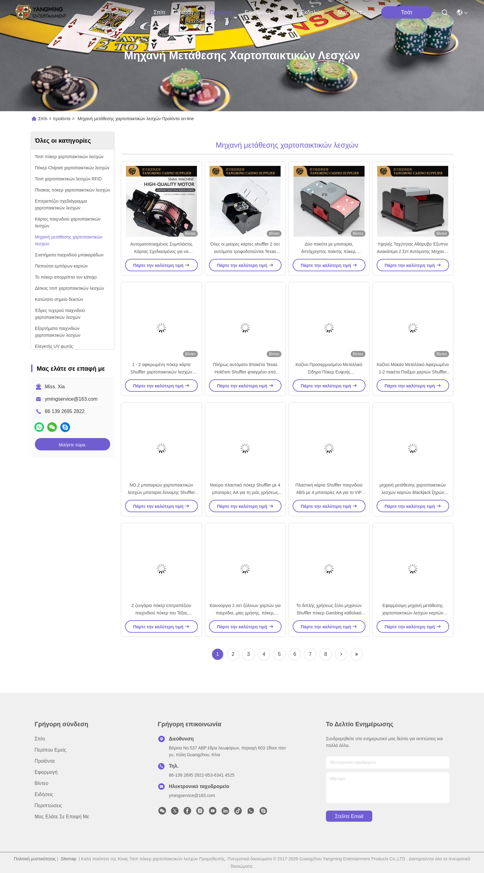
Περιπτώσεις (48, 805)
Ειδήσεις (44, 794)
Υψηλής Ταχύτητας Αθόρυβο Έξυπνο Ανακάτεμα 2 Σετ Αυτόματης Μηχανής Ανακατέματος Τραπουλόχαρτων (413, 251)
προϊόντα (223, 12)
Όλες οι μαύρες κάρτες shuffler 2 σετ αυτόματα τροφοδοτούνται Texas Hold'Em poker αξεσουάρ (245, 251)
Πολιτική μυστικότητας (35, 858)
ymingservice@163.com (71, 399)
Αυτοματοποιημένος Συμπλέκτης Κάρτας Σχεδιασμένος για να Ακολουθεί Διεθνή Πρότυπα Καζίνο (161, 251)
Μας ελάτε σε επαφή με (352, 12)
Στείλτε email (349, 816)
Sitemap (68, 858)
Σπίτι (159, 12)
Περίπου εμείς (187, 12)
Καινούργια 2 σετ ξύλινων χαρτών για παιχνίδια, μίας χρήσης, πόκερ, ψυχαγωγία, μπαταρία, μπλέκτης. (245, 613)
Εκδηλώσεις (315, 12)
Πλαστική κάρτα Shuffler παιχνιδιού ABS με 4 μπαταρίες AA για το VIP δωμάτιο (328, 492)
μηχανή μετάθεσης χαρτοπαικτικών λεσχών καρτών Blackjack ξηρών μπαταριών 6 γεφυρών (413, 492)
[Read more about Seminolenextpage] (341, 654)
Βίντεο (285, 12)
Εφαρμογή (257, 12)
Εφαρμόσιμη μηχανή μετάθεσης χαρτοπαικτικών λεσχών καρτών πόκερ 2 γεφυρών (412, 613)
